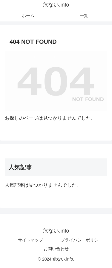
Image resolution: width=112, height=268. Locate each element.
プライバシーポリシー (81, 240)
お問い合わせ (56, 248)
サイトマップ (30, 240)
